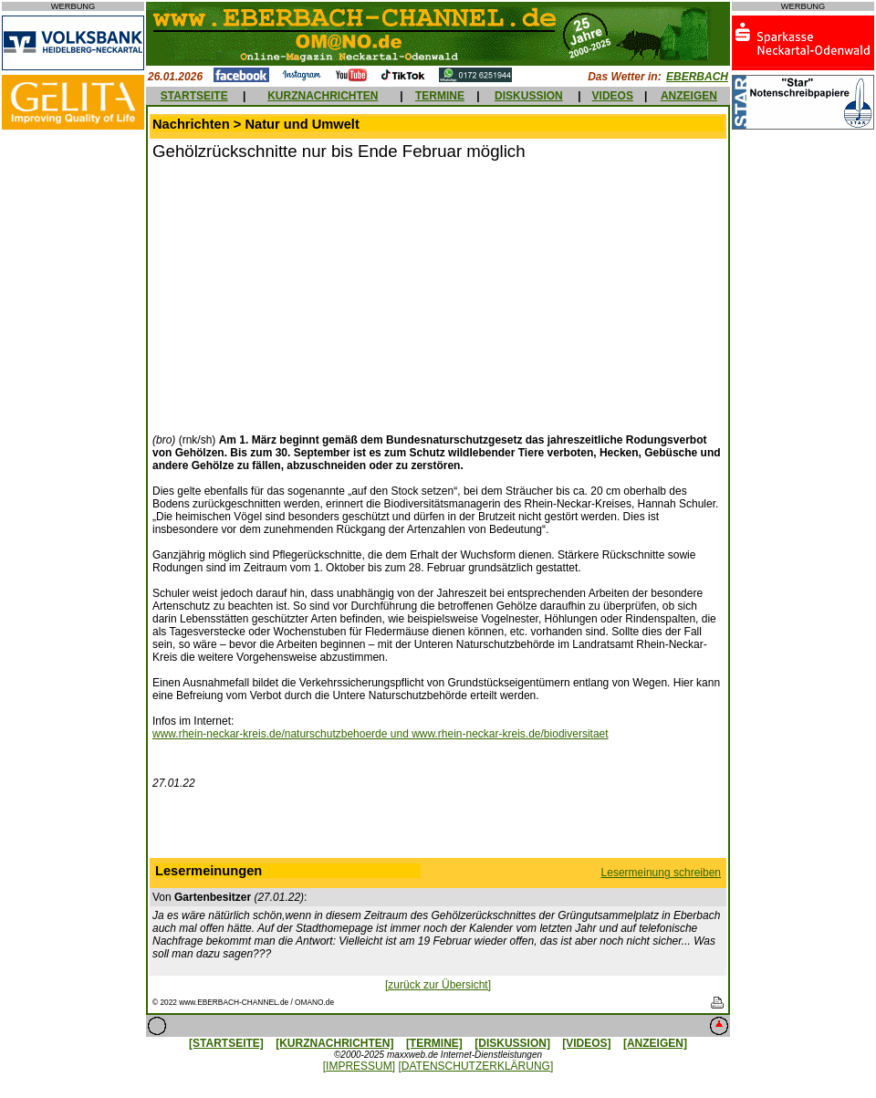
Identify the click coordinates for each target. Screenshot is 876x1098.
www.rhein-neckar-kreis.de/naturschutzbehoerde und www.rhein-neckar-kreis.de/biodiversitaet (380, 733)
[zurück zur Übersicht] (438, 984)
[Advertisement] (305, 295)
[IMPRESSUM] (359, 1066)
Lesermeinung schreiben (661, 872)
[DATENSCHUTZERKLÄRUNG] (475, 1066)
